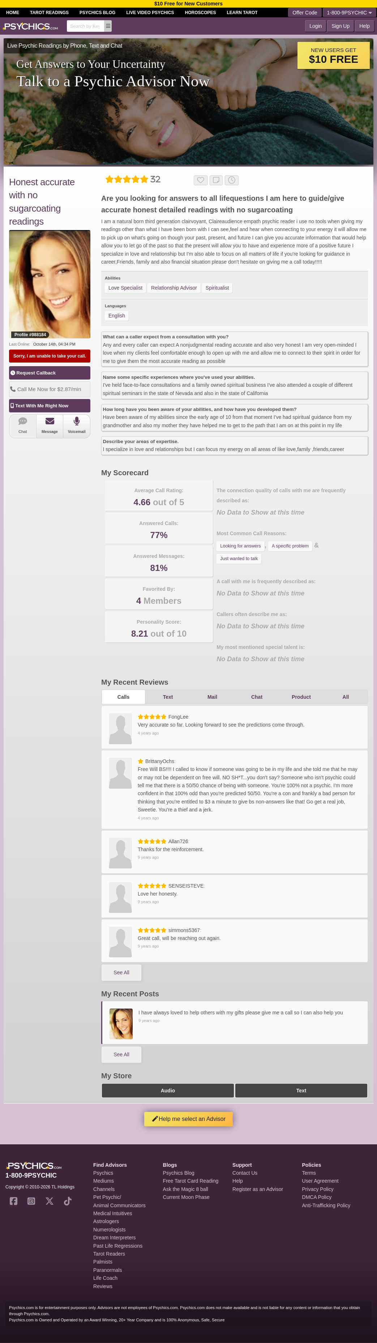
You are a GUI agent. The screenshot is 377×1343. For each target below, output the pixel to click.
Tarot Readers (109, 1254)
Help (364, 26)
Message (50, 425)
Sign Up (340, 26)
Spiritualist (217, 288)
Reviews (102, 1286)
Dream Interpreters (114, 1237)
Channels (104, 1189)
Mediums (103, 1181)
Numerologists (109, 1229)
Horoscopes (200, 12)
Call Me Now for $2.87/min (45, 389)
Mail (212, 697)
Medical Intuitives (112, 1213)
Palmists (102, 1262)
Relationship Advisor (174, 288)
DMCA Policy (317, 1197)
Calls (123, 697)
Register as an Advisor (257, 1189)
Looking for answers (240, 546)
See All (121, 972)
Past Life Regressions (117, 1246)
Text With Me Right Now (38, 405)
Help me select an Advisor (188, 1119)
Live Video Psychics (150, 12)
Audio (168, 1090)
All (346, 697)
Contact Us (244, 1173)
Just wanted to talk (239, 558)
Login (315, 26)
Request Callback (33, 373)
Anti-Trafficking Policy (326, 1205)
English (116, 316)
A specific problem (290, 546)
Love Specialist (125, 288)
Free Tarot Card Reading (191, 1181)
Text (168, 697)
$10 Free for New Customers (188, 4)
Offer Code (304, 13)
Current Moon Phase (186, 1197)
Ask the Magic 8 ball (185, 1189)
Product (301, 697)
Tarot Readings (49, 12)
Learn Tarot (242, 12)
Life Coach (105, 1278)
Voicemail (76, 425)
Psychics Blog (97, 12)
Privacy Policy (318, 1189)
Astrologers (106, 1221)
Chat (22, 425)
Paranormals (107, 1270)
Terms (309, 1173)
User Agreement (320, 1181)
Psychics (103, 1173)
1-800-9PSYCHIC (349, 13)
